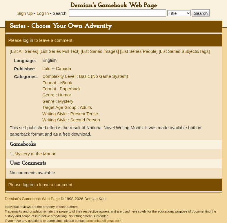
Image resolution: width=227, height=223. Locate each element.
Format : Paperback (61, 88)
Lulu (47, 68)
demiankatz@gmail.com (103, 220)
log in (28, 40)
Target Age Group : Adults (67, 107)
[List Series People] (138, 51)
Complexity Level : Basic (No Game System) (85, 76)
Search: (60, 13)
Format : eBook (57, 82)
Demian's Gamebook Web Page (113, 5)
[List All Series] (24, 51)
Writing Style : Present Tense (70, 113)
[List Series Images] (100, 51)
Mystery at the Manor (34, 153)
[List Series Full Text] (59, 51)
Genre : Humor (56, 94)
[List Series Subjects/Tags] (184, 51)
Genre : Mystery (57, 101)
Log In (43, 13)
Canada (63, 68)
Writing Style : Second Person (71, 119)
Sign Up (25, 13)
